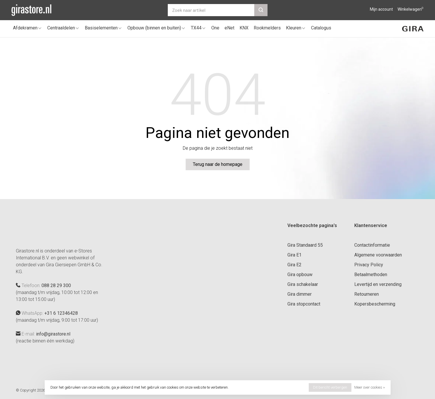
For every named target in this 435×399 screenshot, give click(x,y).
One (215, 28)
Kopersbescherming (374, 304)
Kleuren (293, 28)
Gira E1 (294, 255)
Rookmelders (267, 28)
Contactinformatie (372, 245)
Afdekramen (25, 28)
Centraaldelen (61, 28)
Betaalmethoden (370, 274)
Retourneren (366, 294)
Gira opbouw (299, 274)
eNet (229, 28)
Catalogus (321, 28)
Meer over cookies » (369, 387)
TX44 (196, 28)
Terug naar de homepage (217, 164)
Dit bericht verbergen (330, 387)
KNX (244, 28)
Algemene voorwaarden (378, 255)
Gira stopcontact (303, 304)
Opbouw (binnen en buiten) (154, 28)
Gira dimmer (299, 294)
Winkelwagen (410, 9)
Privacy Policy (368, 264)
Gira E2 (294, 264)
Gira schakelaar (302, 284)
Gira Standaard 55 (305, 245)
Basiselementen (101, 28)
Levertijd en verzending (378, 284)
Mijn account (381, 9)
